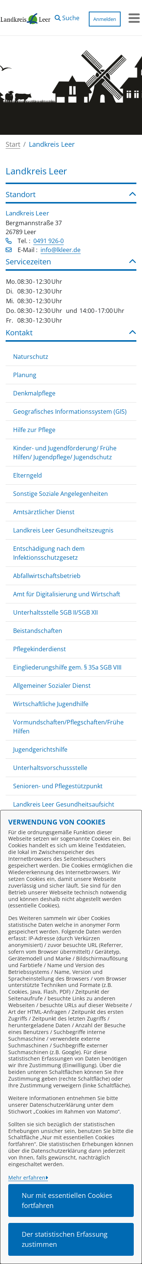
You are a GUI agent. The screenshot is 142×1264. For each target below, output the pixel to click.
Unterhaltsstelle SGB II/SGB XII (55, 612)
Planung (24, 375)
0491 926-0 (48, 241)
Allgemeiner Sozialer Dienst (52, 685)
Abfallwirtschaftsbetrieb (47, 576)
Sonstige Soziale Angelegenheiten (60, 494)
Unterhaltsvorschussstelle (50, 768)
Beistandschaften (37, 631)
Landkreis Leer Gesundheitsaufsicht (63, 804)
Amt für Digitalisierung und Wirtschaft (66, 594)
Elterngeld (27, 475)
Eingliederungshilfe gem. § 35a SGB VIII (67, 667)
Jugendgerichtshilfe (40, 749)
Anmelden (104, 19)
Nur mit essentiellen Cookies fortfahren (67, 1200)
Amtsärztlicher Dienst (44, 512)
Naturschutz (30, 357)
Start (13, 144)
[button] (67, 16)
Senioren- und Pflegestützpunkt (58, 786)
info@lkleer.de (60, 250)
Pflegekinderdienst (39, 649)
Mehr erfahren (26, 1177)
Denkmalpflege (34, 393)
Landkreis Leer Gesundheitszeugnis (63, 530)
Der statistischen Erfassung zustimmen (65, 1239)
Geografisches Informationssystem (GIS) (70, 411)
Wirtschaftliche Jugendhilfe (50, 704)
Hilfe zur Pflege (34, 430)
